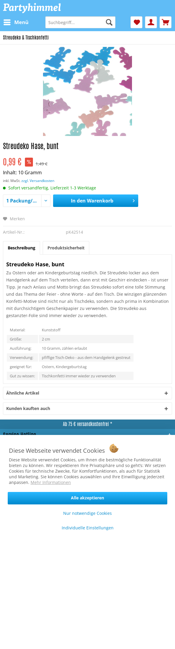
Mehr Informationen (51, 482)
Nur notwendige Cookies (87, 513)
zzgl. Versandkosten (37, 180)
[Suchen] (109, 22)
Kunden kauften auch (28, 408)
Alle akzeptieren (87, 498)
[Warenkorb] (165, 22)
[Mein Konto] (151, 22)
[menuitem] (15, 22)
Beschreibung (21, 248)
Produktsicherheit (66, 248)
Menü (16, 22)
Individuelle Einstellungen (88, 528)
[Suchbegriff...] (80, 22)
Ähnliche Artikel (22, 393)
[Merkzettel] (136, 22)
